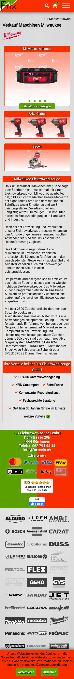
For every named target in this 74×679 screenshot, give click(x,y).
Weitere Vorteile (37, 416)
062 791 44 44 (43, 446)
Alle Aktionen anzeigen (37, 106)
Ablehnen (49, 672)
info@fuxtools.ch (37, 450)
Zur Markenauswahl (57, 19)
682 (37, 499)
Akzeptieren (26, 672)
